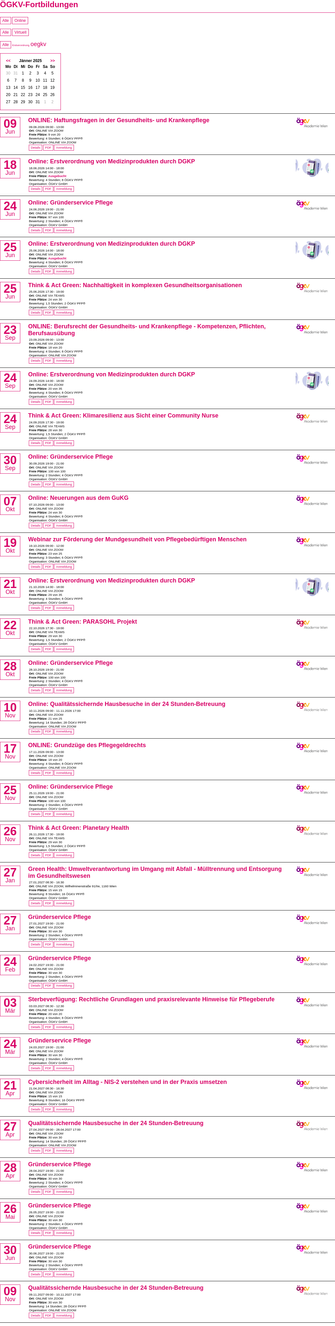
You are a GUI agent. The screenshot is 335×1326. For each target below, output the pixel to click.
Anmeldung (64, 147)
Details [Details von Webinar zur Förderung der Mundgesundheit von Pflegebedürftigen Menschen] (35, 566)
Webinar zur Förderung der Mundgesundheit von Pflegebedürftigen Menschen (137, 539)
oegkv (38, 44)
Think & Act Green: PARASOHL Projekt (82, 621)
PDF (48, 147)
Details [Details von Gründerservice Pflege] (35, 944)
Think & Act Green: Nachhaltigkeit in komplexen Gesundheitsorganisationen (135, 285)
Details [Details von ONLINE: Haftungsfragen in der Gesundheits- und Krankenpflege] (35, 147)
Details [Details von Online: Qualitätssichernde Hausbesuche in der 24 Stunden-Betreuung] (35, 731)
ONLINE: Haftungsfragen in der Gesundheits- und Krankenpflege (118, 120)
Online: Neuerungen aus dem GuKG (78, 498)
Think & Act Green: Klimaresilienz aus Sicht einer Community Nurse (123, 415)
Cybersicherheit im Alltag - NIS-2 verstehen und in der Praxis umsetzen (127, 1082)
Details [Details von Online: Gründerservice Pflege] (35, 230)
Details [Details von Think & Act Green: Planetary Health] (35, 855)
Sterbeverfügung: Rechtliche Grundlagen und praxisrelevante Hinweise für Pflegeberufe (151, 999)
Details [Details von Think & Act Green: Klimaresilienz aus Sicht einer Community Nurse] (35, 443)
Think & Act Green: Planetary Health (78, 828)
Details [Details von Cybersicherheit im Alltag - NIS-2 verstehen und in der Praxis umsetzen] (35, 1109)
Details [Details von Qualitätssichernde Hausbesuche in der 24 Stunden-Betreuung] (35, 1150)
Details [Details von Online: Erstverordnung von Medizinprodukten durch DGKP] (35, 188)
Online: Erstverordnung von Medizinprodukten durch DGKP (111, 161)
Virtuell (20, 32)
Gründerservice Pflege (59, 917)
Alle (5, 20)
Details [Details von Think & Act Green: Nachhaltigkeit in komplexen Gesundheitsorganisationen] (35, 312)
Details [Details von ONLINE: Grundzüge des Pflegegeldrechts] (35, 773)
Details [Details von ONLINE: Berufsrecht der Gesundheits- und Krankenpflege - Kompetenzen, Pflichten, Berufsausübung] (35, 360)
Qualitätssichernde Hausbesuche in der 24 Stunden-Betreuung (115, 1123)
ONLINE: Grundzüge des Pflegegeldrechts (87, 745)
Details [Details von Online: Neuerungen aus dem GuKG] (35, 525)
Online (20, 20)
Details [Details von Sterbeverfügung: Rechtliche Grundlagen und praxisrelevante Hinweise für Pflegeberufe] (35, 1027)
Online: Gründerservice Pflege (70, 202)
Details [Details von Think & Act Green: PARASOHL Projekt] (35, 649)
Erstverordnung (20, 45)
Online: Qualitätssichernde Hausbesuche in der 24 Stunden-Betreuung (126, 704)
